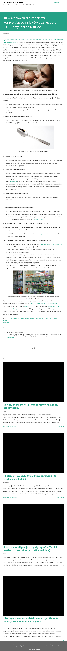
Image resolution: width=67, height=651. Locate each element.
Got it (38, 649)
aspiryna (10, 318)
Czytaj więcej (60, 426)
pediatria (54, 318)
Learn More (31, 649)
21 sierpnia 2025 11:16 (20, 332)
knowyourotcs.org (29, 306)
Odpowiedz (10, 338)
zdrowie (5, 320)
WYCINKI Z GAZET (38, 8)
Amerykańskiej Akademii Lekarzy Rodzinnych (43, 303)
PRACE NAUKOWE (26, 8)
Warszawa (40, 219)
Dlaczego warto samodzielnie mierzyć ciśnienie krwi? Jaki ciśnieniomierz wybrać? (30, 620)
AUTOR (16, 8)
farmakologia (33, 318)
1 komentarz (13, 497)
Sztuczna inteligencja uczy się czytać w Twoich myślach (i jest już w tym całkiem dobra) (30, 549)
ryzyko (41, 234)
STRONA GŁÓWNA (7, 8)
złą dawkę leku (11, 42)
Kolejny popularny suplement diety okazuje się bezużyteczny (30, 406)
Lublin (35, 219)
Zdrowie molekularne (13, 2)
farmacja (27, 318)
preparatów (13, 181)
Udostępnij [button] (6, 322)
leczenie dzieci (40, 318)
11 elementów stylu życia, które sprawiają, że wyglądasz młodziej (29, 477)
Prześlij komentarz (15, 569)
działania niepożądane (18, 318)
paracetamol (48, 318)
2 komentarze (13, 426)
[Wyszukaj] (56, 2)
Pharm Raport (10, 332)
